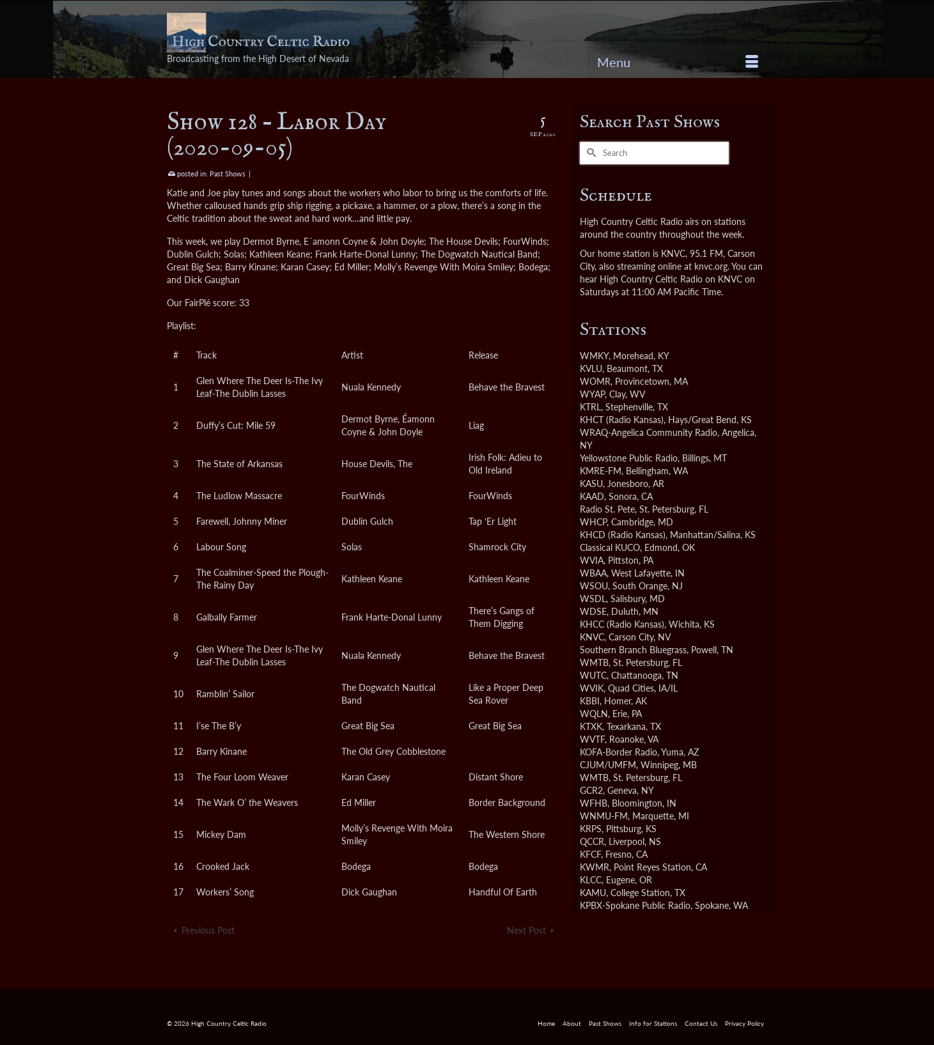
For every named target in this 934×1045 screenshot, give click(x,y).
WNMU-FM (604, 815)
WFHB (593, 803)
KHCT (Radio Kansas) (622, 419)
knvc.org (711, 266)
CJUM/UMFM (608, 764)
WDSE (593, 611)
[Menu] (678, 62)
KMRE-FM (600, 470)
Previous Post (208, 930)
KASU (591, 483)
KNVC (592, 636)
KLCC (591, 879)
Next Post (526, 930)
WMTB (594, 662)
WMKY (594, 355)
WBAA (593, 573)
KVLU (591, 368)
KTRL (590, 406)
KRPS (591, 828)
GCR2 (591, 790)
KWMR (594, 867)
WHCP (593, 521)
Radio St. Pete (607, 509)
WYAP (592, 394)
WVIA (591, 560)
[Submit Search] (589, 153)
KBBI (590, 700)
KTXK (591, 726)
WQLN (594, 713)
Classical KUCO (610, 547)
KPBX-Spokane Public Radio (635, 905)
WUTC (593, 675)
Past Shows (227, 173)
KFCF (590, 854)
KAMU (593, 892)
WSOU (594, 585)
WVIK (591, 688)
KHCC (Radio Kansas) (622, 624)
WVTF (592, 739)
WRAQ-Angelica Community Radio (648, 432)
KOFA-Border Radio (618, 752)
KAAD (592, 496)
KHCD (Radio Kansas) (622, 534)
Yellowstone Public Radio (629, 458)
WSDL (593, 598)
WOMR (595, 381)
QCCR (592, 841)
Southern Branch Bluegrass (633, 649)
